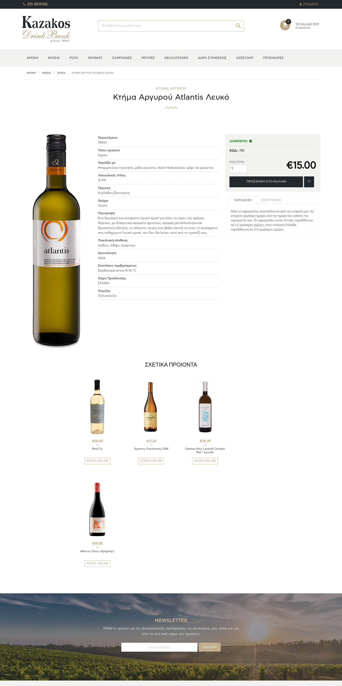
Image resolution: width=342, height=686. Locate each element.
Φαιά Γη (95, 448)
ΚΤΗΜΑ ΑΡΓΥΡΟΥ (171, 88)
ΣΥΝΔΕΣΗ (308, 3)
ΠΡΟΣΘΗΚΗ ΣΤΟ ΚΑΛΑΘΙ (266, 181)
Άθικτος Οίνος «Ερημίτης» (246, 448)
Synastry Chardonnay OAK (146, 448)
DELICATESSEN (176, 58)
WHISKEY (95, 58)
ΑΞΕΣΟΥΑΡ (244, 58)
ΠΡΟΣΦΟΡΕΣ (273, 58)
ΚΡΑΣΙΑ (54, 58)
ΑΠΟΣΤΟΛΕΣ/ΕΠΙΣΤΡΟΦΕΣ (117, 643)
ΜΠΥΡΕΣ (148, 58)
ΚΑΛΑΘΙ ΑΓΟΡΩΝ (34, 653)
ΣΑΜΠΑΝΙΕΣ (122, 58)
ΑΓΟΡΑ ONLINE (95, 461)
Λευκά (61, 73)
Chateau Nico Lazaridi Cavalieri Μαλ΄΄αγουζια (196, 450)
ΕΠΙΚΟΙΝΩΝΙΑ (108, 653)
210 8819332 (35, 3)
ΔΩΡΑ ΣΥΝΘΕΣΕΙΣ (212, 58)
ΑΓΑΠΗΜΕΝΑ (31, 643)
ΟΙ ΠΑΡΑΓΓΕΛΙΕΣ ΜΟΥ (37, 648)
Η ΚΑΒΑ (27, 632)
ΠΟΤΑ (73, 58)
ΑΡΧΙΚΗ (32, 58)
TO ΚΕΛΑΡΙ (29, 638)
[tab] (242, 200)
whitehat (199, 679)
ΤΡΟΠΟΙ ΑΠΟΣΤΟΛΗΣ (113, 638)
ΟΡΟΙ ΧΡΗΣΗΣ (108, 648)
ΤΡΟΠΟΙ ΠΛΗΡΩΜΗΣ (112, 632)
